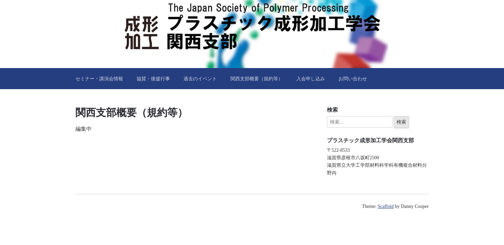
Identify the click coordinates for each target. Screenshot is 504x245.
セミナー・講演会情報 (99, 78)
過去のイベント (200, 78)
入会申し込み (310, 78)
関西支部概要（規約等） (256, 78)
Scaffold (386, 206)
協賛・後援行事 (153, 78)
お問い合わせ (352, 78)
